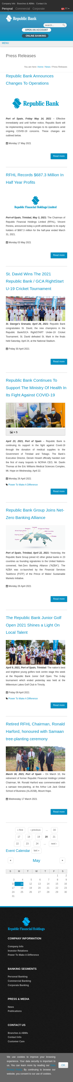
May (36, 860)
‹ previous (35, 830)
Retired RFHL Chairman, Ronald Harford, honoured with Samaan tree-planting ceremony (35, 731)
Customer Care (16, 1041)
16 (54, 830)
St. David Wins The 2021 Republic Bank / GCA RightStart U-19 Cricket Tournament (34, 281)
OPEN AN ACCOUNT (36, 30)
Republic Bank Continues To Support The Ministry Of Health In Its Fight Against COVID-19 (36, 387)
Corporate (39, 8)
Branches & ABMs (25, 3)
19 (38, 836)
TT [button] (67, 8)
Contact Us (41, 3)
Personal (7, 8)
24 (37, 843)
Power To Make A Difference (23, 484)
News (47, 67)
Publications (15, 1011)
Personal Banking (17, 976)
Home (40, 67)
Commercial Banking (19, 981)
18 (28, 836)
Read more (59, 156)
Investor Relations (18, 950)
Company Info (8, 3)
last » (36, 850)
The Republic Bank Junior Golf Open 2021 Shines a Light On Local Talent (33, 625)
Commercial (22, 8)
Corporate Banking (18, 985)
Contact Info (14, 1037)
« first (20, 830)
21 (54, 836)
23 (27, 843)
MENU (5, 43)
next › (54, 843)
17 (19, 836)
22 (17, 843)
